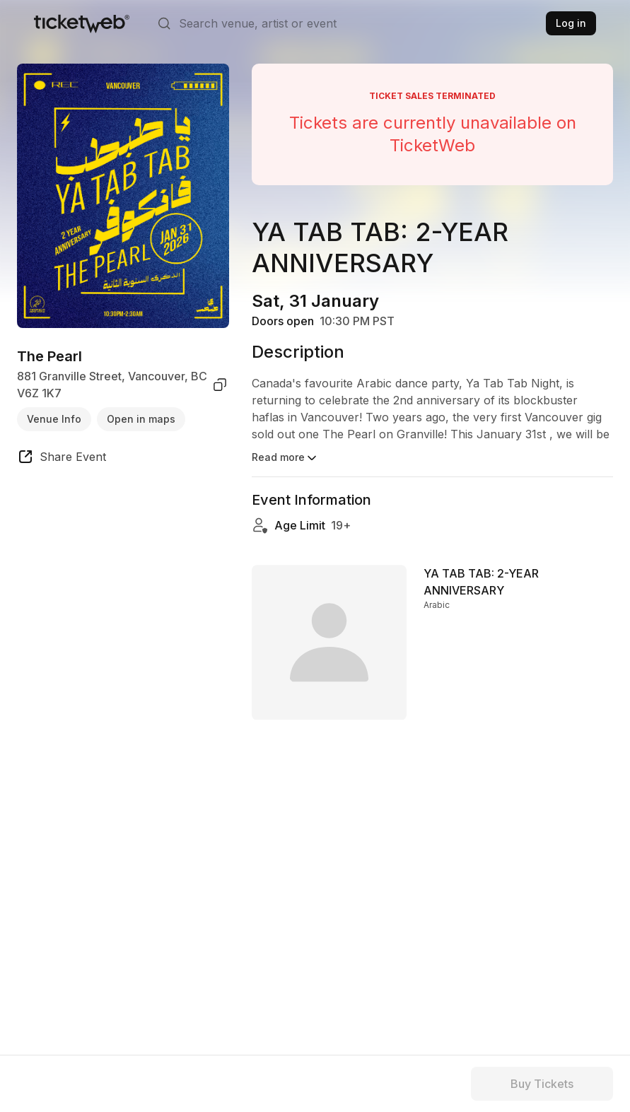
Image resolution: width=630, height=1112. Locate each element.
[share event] (61, 458)
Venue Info (54, 419)
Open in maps (141, 419)
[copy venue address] (220, 385)
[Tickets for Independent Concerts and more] (81, 23)
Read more (285, 458)
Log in (571, 23)
